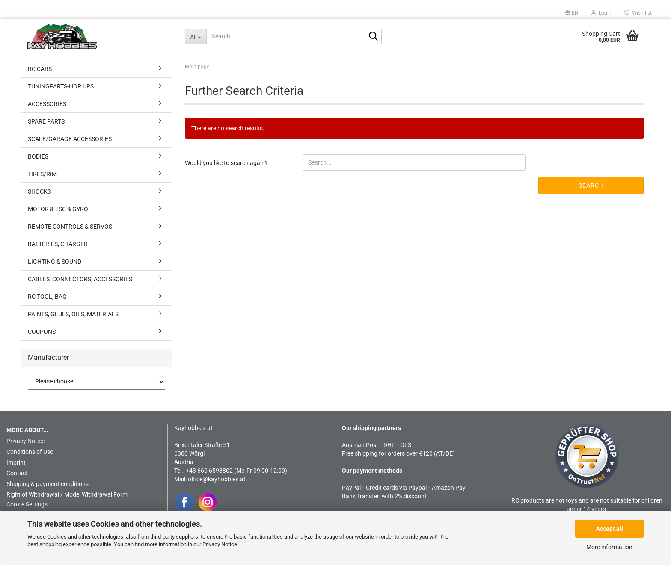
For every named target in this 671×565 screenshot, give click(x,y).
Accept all (609, 528)
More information (609, 547)
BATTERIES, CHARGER (58, 244)
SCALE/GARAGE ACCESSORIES (70, 138)
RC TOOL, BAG (47, 296)
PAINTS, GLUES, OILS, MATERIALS (73, 314)
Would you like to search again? (226, 162)
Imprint (16, 462)
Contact (17, 473)
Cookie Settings (27, 504)
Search (591, 185)
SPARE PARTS (46, 121)
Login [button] (601, 13)
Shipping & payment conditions (47, 483)
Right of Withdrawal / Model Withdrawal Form (67, 494)
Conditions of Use (29, 451)
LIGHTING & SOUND (54, 261)
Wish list (638, 13)
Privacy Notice (219, 544)
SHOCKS (39, 191)
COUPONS (42, 331)
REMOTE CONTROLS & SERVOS (70, 226)
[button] (572, 12)
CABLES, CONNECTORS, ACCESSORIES (80, 279)
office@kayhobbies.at (217, 479)
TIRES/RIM (42, 174)
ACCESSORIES (47, 103)
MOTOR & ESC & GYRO (58, 209)
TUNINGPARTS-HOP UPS (61, 86)
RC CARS (40, 68)
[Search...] (195, 36)
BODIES (38, 156)
